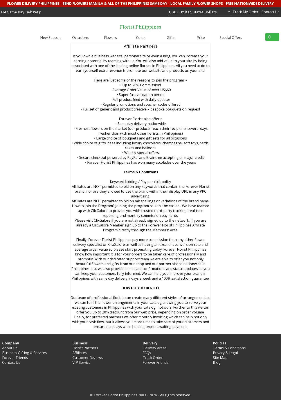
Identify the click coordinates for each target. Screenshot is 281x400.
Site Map (220, 357)
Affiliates (79, 352)
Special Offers (231, 37)
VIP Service (81, 362)
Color (140, 37)
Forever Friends (15, 357)
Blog (217, 362)
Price (201, 37)
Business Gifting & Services (24, 352)
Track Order (153, 357)
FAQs (147, 352)
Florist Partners (85, 348)
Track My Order (245, 11)
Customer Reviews (87, 357)
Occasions (80, 37)
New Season (50, 37)
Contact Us (270, 11)
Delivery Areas (154, 348)
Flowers (110, 37)
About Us (10, 348)
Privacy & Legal (225, 352)
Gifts (171, 37)
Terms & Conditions (229, 348)
